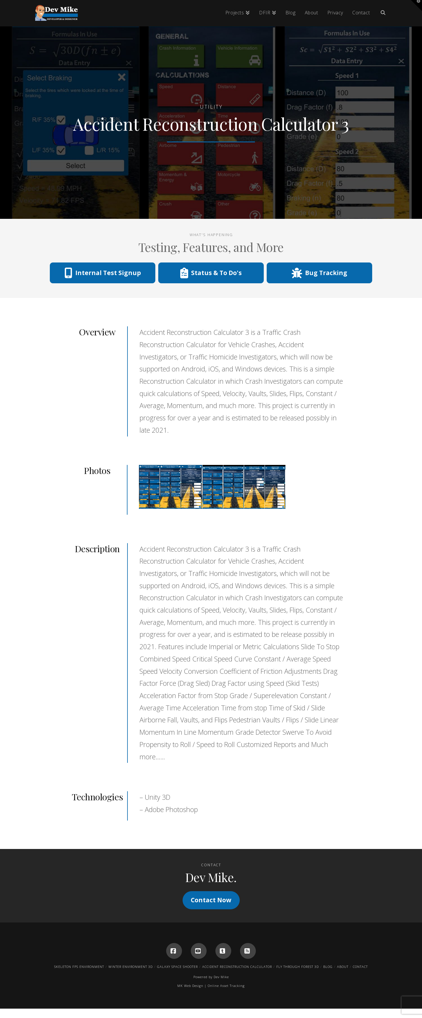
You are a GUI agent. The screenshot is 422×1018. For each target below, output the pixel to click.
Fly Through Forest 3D (297, 966)
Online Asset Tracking (226, 985)
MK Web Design (190, 985)
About (342, 966)
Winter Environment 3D (130, 966)
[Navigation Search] (381, 13)
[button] (416, 5)
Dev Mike (221, 977)
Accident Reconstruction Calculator (237, 966)
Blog (328, 966)
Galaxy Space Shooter (177, 966)
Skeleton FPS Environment (79, 966)
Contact (360, 966)
